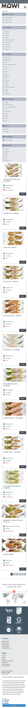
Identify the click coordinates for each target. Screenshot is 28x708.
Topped (7, 131)
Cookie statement (5, 665)
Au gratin (7, 30)
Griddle (6, 153)
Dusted (6, 37)
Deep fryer (7, 151)
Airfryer (7, 148)
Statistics (6, 701)
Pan (6, 157)
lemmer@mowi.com (6, 647)
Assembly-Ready (9, 17)
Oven (6, 155)
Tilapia (6, 89)
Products (4, 655)
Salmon (6, 84)
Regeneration (8, 160)
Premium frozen (8, 20)
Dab (6, 66)
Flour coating (8, 42)
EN (27, 1)
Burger (6, 102)
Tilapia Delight (5, 674)
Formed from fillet (9, 104)
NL (25, 1)
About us (4, 659)
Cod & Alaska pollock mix (10, 64)
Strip (6, 118)
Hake (6, 71)
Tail (6, 120)
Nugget (6, 113)
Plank (6, 116)
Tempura (7, 49)
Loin (6, 109)
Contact (3, 657)
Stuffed (6, 129)
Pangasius (7, 75)
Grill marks (7, 44)
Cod (6, 62)
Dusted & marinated (9, 40)
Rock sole (7, 80)
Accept (14, 705)
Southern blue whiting (10, 87)
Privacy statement (6, 664)
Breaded (7, 33)
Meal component (8, 140)
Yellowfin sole (8, 93)
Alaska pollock (8, 57)
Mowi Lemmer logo (10, 5)
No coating (7, 46)
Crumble (7, 35)
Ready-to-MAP (8, 22)
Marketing (6, 703)
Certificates (4, 662)
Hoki (6, 73)
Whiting (7, 91)
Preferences (6, 700)
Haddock (7, 69)
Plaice (6, 78)
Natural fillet (7, 111)
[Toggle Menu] (24, 6)
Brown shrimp (8, 59)
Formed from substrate (10, 107)
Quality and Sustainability (7, 660)
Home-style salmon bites (7, 671)
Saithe (6, 82)
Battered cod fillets (6, 672)
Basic (5, 698)
